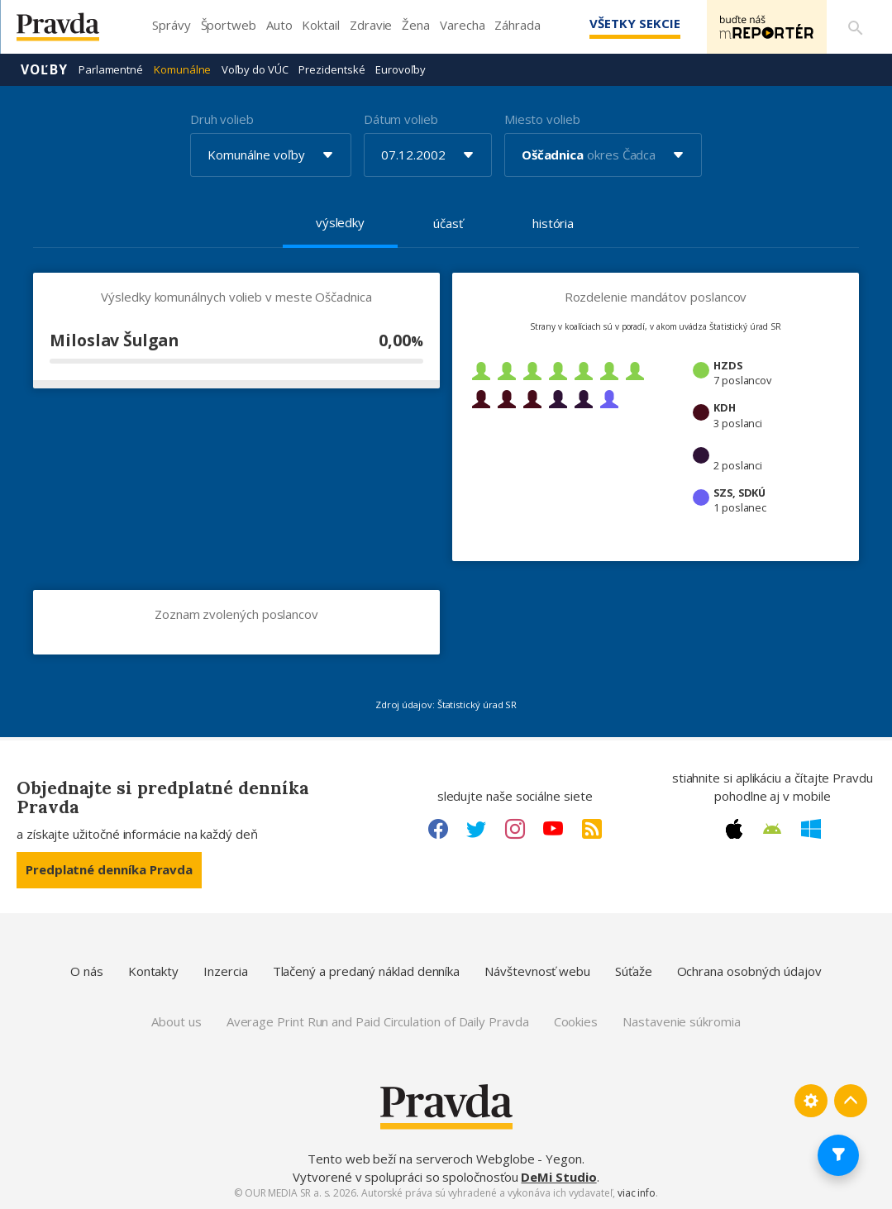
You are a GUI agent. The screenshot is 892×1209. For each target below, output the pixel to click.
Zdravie (371, 25)
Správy (171, 25)
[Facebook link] (438, 829)
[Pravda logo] (70, 31)
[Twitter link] (476, 829)
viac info (637, 1193)
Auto (279, 25)
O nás (86, 971)
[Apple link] (734, 829)
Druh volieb (222, 119)
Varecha (462, 25)
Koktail (320, 25)
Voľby (44, 69)
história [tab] (553, 223)
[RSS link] (592, 829)
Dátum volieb (401, 119)
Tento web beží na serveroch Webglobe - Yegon (445, 1158)
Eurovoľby (400, 69)
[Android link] (772, 829)
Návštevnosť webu (537, 971)
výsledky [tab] (340, 222)
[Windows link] (811, 829)
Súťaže (633, 971)
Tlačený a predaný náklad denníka (366, 971)
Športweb (228, 25)
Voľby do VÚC (255, 69)
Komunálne (182, 69)
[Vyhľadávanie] (856, 27)
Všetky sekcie (634, 23)
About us (176, 1021)
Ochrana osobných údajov (749, 971)
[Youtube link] (553, 829)
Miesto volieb (542, 119)
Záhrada (517, 25)
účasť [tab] (448, 223)
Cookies (576, 1021)
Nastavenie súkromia (681, 1021)
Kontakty (153, 971)
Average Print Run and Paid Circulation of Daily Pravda (378, 1021)
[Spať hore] (850, 1100)
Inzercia (225, 971)
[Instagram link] (515, 829)
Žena (416, 25)
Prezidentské (331, 69)
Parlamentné (111, 69)
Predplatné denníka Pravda (109, 869)
